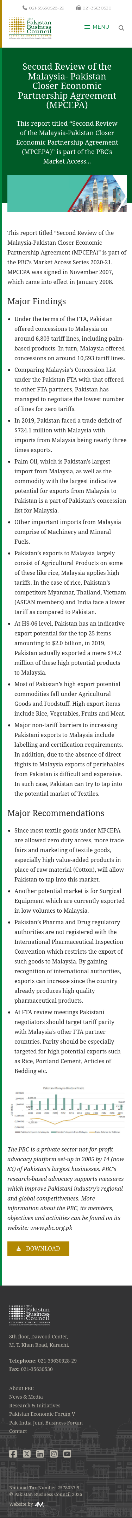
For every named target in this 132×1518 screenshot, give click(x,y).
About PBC (21, 1388)
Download (43, 1248)
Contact (18, 1431)
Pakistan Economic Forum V (42, 1414)
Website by (21, 1504)
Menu (101, 27)
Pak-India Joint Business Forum (46, 1422)
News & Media (26, 1396)
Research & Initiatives (35, 1405)
